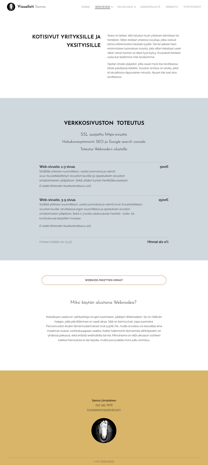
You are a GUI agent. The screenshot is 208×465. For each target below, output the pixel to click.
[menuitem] (83, 7)
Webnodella (107, 461)
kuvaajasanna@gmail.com (104, 409)
